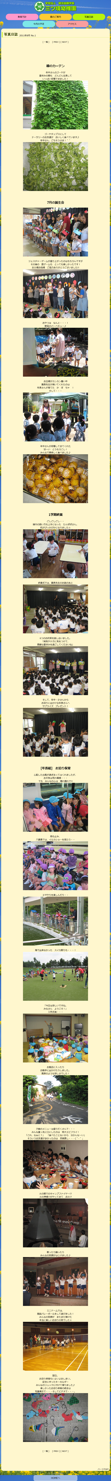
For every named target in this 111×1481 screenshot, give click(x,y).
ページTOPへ (104, 1469)
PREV (56, 42)
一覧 (46, 42)
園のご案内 (55, 17)
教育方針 (22, 17)
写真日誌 (89, 17)
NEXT (64, 42)
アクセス (72, 24)
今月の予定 (38, 24)
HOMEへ (55, 1478)
